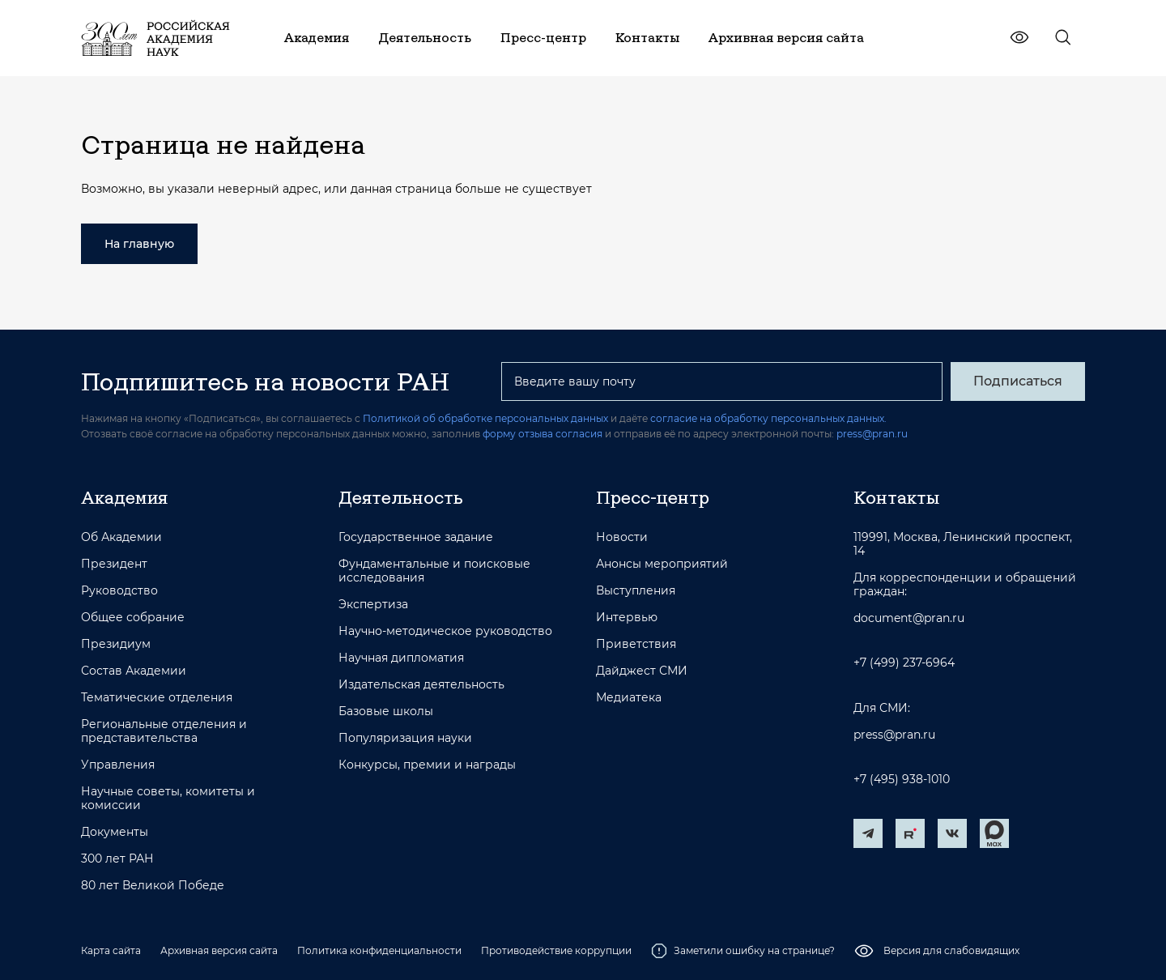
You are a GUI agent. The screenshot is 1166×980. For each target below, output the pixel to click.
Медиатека (629, 698)
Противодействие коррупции (556, 950)
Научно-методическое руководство (445, 631)
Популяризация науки (405, 738)
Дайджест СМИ (641, 671)
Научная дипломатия (401, 658)
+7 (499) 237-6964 (904, 663)
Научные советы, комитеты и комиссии (168, 798)
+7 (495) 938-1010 (901, 779)
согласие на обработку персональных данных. (768, 418)
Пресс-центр (652, 497)
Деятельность (400, 497)
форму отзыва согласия (542, 434)
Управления (118, 765)
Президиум (116, 644)
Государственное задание (415, 537)
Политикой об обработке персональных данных (485, 418)
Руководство (119, 591)
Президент (114, 564)
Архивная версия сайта (219, 950)
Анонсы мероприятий (662, 564)
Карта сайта (111, 950)
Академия (124, 497)
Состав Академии (133, 671)
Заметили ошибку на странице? (743, 951)
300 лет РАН (117, 859)
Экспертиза (373, 604)
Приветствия (636, 644)
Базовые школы (385, 711)
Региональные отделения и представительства (164, 731)
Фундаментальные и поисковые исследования (434, 571)
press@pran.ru (872, 434)
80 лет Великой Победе (152, 886)
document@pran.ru (908, 618)
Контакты (896, 497)
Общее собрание (133, 617)
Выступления (635, 591)
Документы (114, 832)
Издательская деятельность (421, 685)
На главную (139, 243)
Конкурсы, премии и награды (427, 765)
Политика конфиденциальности (379, 950)
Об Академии (121, 537)
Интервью (626, 617)
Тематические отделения (156, 698)
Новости (622, 537)
